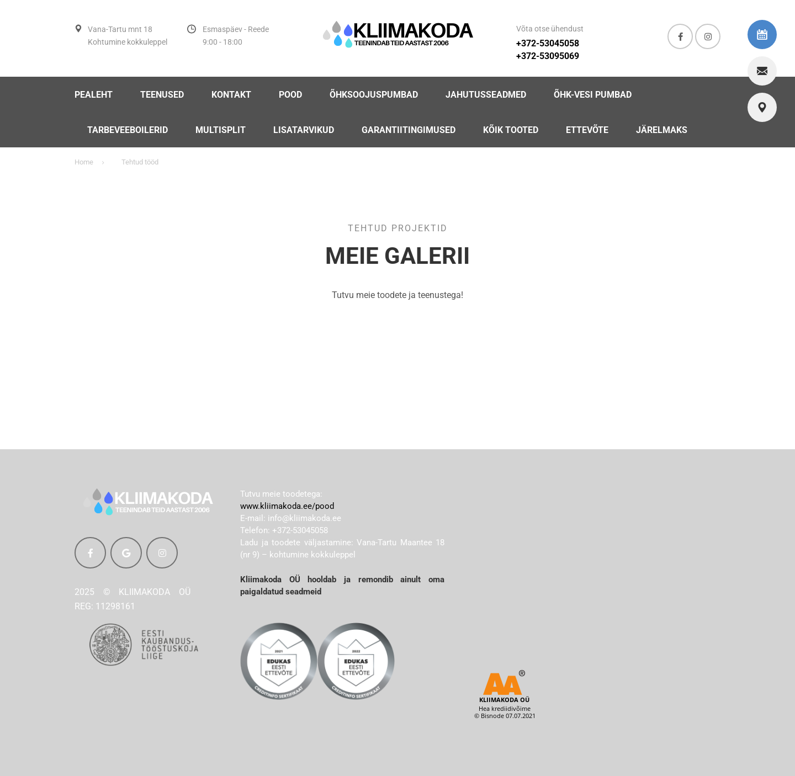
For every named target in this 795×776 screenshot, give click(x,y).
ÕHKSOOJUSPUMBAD (374, 94)
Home (84, 162)
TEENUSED (162, 94)
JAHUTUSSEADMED (486, 94)
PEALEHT (94, 94)
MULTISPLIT (220, 130)
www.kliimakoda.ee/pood (287, 506)
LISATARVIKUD (303, 130)
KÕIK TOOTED (510, 130)
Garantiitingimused (408, 130)
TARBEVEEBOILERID (127, 130)
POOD (290, 94)
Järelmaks (661, 130)
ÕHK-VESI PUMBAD (593, 94)
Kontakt (231, 94)
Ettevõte (587, 130)
